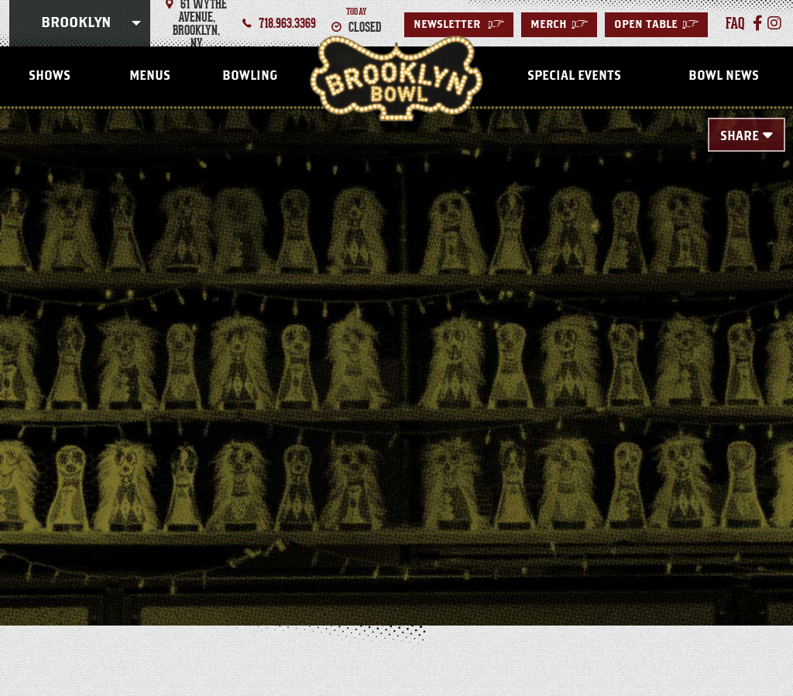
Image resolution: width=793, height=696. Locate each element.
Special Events (574, 76)
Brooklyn (76, 23)
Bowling (249, 76)
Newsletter (459, 24)
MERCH (559, 24)
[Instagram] (774, 23)
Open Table (656, 24)
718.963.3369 (287, 23)
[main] (396, 342)
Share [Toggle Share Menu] (739, 136)
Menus (149, 76)
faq (735, 23)
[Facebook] (758, 23)
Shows (49, 76)
